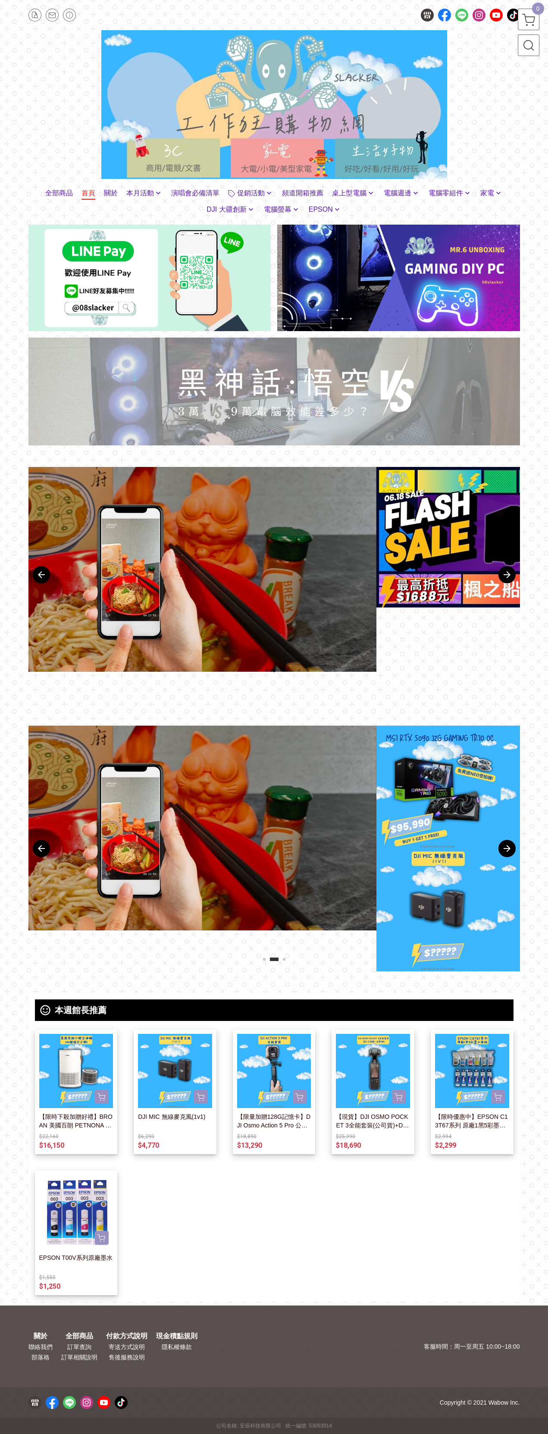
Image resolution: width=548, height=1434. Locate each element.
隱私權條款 (177, 1347)
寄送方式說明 (127, 1347)
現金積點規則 (176, 1336)
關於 (40, 1336)
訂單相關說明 (79, 1357)
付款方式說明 (126, 1336)
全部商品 (79, 1336)
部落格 (40, 1357)
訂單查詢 (79, 1347)
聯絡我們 (40, 1347)
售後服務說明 (127, 1357)
